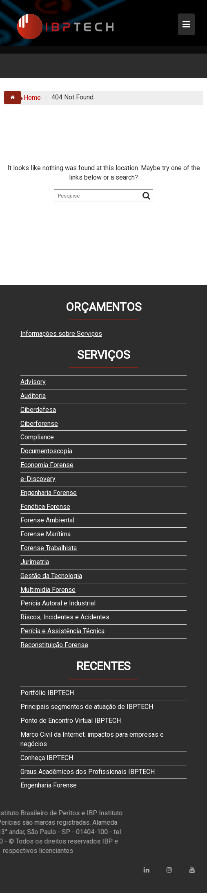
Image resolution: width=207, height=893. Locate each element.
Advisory (33, 382)
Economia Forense (46, 465)
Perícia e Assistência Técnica (62, 631)
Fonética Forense (45, 507)
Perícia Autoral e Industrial (58, 603)
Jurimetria (34, 562)
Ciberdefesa (38, 410)
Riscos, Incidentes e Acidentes (64, 617)
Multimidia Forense (48, 590)
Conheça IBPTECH (46, 758)
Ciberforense (39, 423)
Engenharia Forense (48, 493)
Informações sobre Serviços (61, 333)
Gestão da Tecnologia (51, 576)
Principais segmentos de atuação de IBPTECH (86, 707)
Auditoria (33, 396)
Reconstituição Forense (54, 645)
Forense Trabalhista (48, 548)
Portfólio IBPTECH (47, 693)
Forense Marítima (45, 534)
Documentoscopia (46, 451)
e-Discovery (38, 479)
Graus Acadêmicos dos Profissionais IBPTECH (87, 772)
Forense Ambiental (47, 520)
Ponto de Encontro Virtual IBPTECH (70, 720)
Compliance (37, 437)
